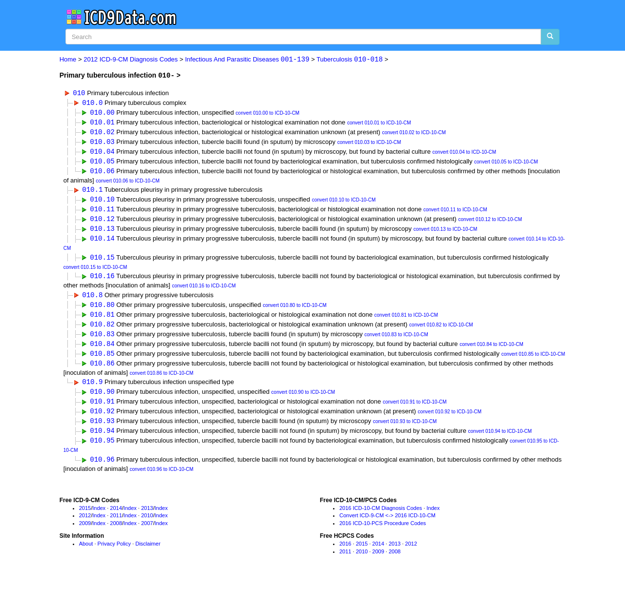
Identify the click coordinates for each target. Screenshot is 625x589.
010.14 (102, 242)
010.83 (102, 339)
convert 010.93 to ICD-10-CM (405, 429)
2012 (85, 524)
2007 (147, 532)
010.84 (102, 349)
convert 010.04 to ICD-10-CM (465, 154)
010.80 (102, 309)
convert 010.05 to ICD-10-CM (506, 163)
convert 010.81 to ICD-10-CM (406, 320)
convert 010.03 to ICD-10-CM (369, 143)
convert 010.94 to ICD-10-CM (500, 440)
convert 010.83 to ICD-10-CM (396, 340)
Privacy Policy (114, 552)
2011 (116, 524)
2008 (116, 532)
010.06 (102, 173)
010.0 (92, 102)
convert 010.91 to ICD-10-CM (415, 409)
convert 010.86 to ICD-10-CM (162, 379)
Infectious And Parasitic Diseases (247, 59)
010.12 (102, 221)
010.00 (102, 112)
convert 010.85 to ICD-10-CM (533, 360)
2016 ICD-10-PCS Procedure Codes (382, 532)
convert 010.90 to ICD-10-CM (303, 400)
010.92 (102, 419)
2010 (147, 524)
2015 (85, 517)
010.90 (102, 399)
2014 (116, 517)
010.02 (102, 132)
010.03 (102, 142)
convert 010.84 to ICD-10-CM (491, 350)
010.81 (102, 319)
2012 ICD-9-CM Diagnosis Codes (130, 59)
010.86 (102, 369)
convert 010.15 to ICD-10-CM (95, 271)
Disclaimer (147, 552)
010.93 (102, 428)
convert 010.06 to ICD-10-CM (128, 182)
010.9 (92, 388)
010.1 (92, 192)
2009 (85, 532)
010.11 (102, 212)
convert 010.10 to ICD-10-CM (344, 202)
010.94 (102, 439)
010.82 (102, 329)
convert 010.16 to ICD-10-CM (204, 290)
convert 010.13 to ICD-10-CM (446, 233)
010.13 (102, 232)
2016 (345, 552)
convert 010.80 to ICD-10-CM (295, 310)
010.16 (102, 280)
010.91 (102, 408)
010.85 (102, 359)
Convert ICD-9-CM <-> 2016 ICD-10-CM (387, 524)
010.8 (92, 299)
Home (68, 59)
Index (98, 517)
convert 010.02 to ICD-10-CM (414, 133)
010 (79, 92)
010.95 (102, 448)
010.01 (102, 122)
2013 (147, 517)
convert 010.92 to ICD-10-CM (449, 420)
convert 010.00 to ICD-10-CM (268, 113)
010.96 (102, 468)
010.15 (102, 261)
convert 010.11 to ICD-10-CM (455, 213)
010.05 (102, 162)
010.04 (102, 153)
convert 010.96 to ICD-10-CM (162, 478)
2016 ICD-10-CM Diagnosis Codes (380, 517)
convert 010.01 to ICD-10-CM (379, 123)
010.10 (102, 201)
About (86, 552)
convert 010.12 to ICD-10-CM (490, 222)
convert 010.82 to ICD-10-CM (441, 330)
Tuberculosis (349, 59)
